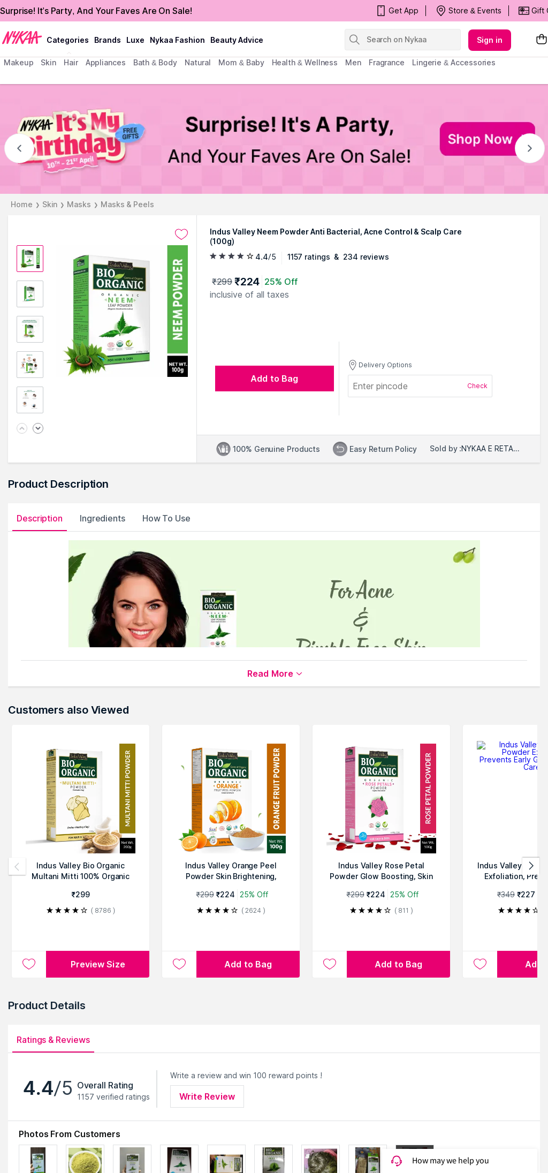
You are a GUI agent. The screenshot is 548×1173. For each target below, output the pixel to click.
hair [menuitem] (71, 62)
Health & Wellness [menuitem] (305, 62)
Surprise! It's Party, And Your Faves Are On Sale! (96, 10)
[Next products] (530, 866)
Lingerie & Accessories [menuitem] (454, 62)
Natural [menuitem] (198, 62)
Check (477, 386)
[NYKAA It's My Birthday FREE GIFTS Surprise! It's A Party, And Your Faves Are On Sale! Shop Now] (274, 139)
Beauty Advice (236, 39)
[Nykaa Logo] (22, 37)
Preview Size (98, 964)
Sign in (490, 39)
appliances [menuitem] (106, 62)
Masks (79, 204)
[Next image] (38, 429)
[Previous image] (22, 429)
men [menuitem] (353, 62)
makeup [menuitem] (18, 62)
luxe (135, 39)
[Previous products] (17, 866)
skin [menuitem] (48, 62)
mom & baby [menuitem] (241, 62)
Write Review (207, 1096)
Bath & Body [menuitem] (155, 62)
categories (68, 39)
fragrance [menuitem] (387, 62)
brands (107, 39)
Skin (50, 204)
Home (22, 204)
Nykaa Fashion (177, 39)
